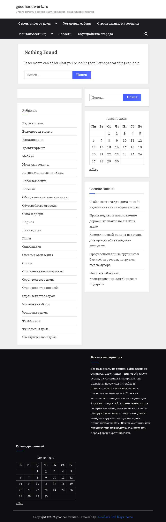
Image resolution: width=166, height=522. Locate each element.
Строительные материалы (118, 23)
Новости (65, 34)
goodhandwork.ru (32, 6)
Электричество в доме (39, 337)
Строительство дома (34, 23)
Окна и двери (32, 214)
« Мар (93, 169)
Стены (27, 263)
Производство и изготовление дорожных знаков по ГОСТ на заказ (113, 220)
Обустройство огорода (95, 34)
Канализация (32, 139)
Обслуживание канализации (45, 197)
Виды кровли (32, 123)
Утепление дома (35, 312)
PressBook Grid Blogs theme (114, 517)
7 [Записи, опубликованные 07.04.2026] (101, 140)
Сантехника (31, 246)
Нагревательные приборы (43, 172)
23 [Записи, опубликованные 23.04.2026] (117, 154)
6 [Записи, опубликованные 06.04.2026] (94, 140)
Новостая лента (34, 181)
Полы (26, 238)
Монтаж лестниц (32, 34)
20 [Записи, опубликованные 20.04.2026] (94, 154)
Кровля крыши (33, 148)
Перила (28, 222)
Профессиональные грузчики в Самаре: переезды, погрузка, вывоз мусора (114, 259)
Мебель (28, 156)
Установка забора (77, 23)
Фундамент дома (35, 329)
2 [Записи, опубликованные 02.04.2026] (117, 133)
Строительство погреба (40, 287)
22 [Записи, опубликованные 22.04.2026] (109, 154)
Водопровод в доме (37, 131)
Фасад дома (31, 320)
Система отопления (37, 255)
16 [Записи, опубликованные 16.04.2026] (117, 147)
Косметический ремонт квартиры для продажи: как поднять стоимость (115, 240)
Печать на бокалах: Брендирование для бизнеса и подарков (113, 278)
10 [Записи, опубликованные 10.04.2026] (125, 140)
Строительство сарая (38, 296)
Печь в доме (31, 230)
